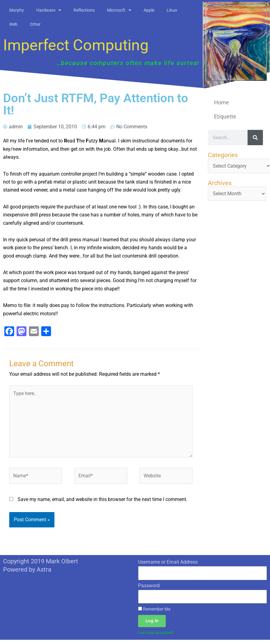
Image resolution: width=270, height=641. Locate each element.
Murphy (16, 10)
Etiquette (225, 116)
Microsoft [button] (119, 10)
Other (35, 24)
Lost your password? (158, 633)
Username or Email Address (168, 563)
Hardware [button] (48, 10)
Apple (149, 10)
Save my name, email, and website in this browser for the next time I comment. (102, 500)
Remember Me (154, 610)
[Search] (255, 137)
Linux (172, 10)
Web (13, 24)
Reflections (84, 10)
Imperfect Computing (76, 45)
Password (149, 587)
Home (221, 102)
